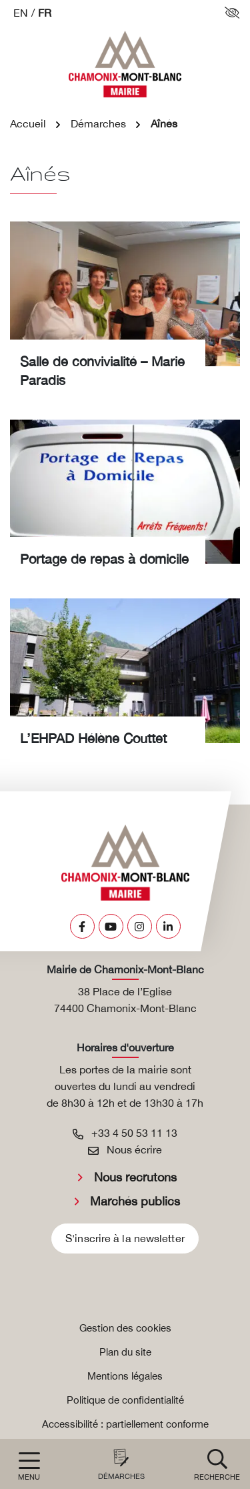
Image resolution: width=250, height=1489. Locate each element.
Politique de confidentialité (125, 1400)
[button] (217, 1464)
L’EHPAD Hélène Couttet (93, 738)
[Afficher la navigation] (29, 1467)
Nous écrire (125, 1149)
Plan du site (125, 1352)
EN (20, 13)
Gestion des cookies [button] (125, 1328)
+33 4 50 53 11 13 (125, 1133)
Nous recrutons (135, 1177)
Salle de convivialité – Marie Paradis (102, 371)
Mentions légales (125, 1376)
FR (44, 13)
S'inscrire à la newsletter (125, 1238)
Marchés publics (135, 1201)
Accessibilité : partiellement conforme (125, 1424)
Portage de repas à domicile (104, 558)
